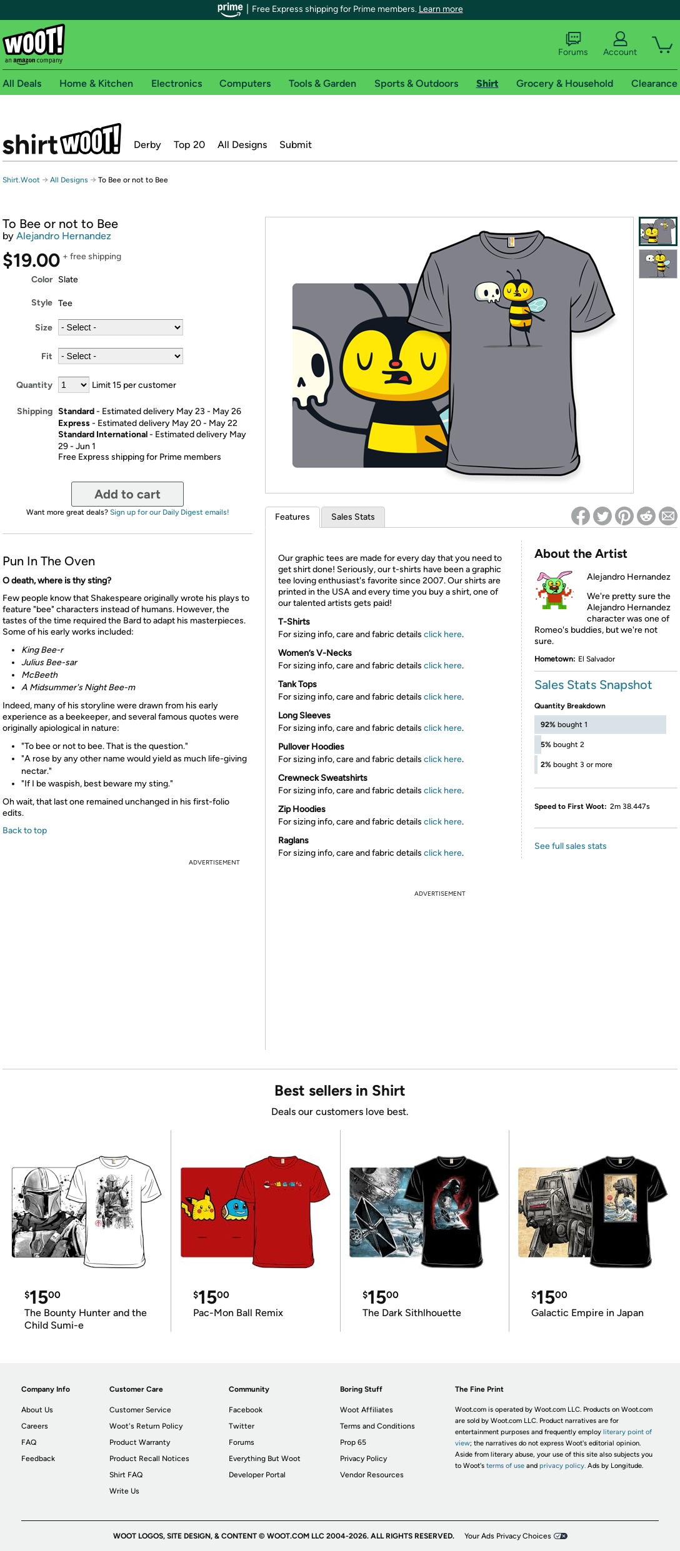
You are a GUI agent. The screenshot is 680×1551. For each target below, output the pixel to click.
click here (443, 634)
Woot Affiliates (366, 1409)
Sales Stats (353, 517)
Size (43, 327)
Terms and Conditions (377, 1426)
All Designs (242, 145)
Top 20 (189, 145)
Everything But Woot (265, 1458)
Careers (34, 1426)
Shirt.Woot (61, 138)
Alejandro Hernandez (63, 236)
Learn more (441, 9)
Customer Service (140, 1409)
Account (620, 44)
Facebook (245, 1409)
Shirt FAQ (125, 1474)
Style (41, 302)
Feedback (38, 1458)
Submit (295, 145)
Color (41, 279)
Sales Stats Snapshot (593, 684)
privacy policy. (562, 1466)
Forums (573, 44)
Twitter (241, 1426)
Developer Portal (257, 1474)
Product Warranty (139, 1442)
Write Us (124, 1491)
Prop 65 (353, 1442)
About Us (37, 1409)
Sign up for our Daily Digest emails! (169, 512)
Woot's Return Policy (145, 1426)
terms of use (505, 1466)
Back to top (24, 830)
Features (292, 517)
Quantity (34, 385)
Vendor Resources (372, 1474)
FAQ (28, 1442)
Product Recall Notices (149, 1458)
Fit (46, 356)
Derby (147, 145)
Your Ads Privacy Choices (507, 1536)
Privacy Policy (363, 1458)
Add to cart (127, 494)
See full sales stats (570, 846)
